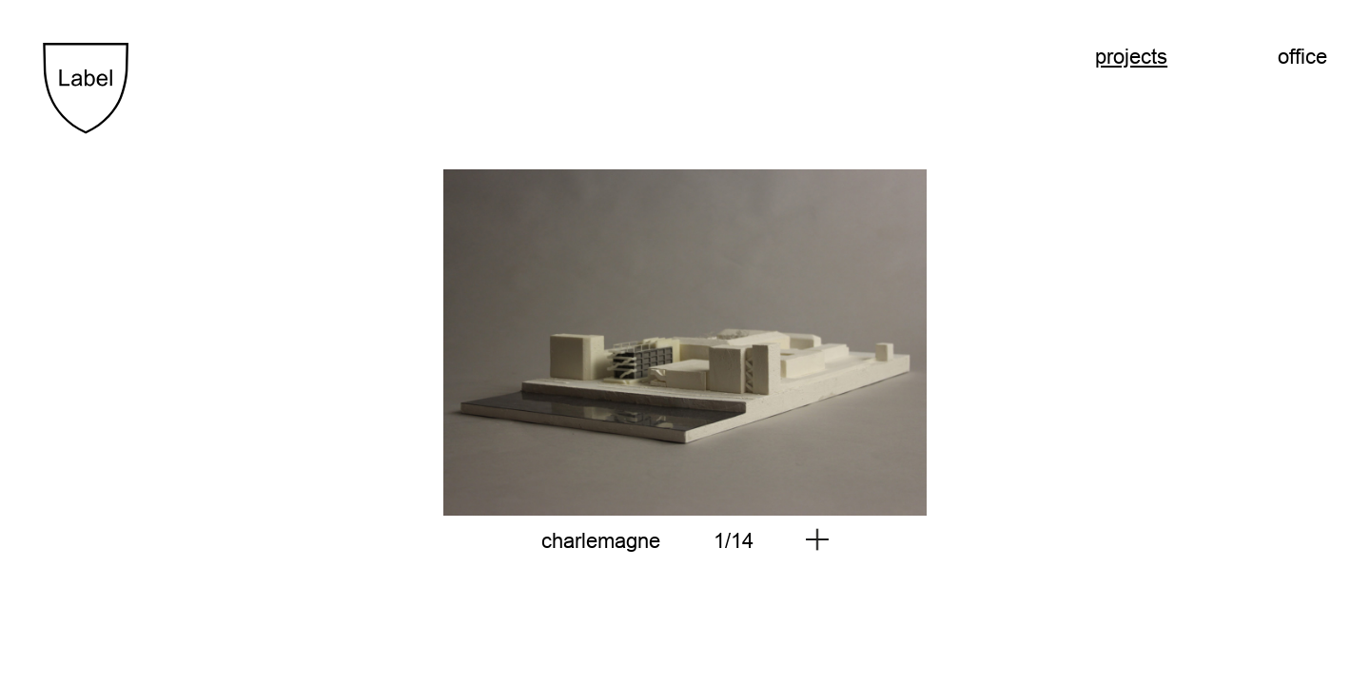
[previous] (364, 342)
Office (1302, 56)
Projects (1131, 56)
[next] (1006, 342)
